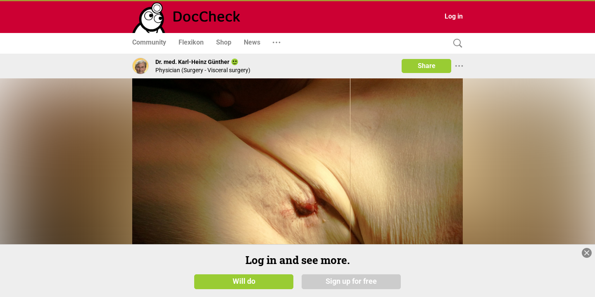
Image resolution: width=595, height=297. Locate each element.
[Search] (456, 43)
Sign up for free (351, 281)
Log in (454, 16)
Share (427, 66)
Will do (244, 281)
